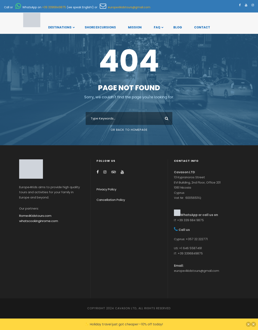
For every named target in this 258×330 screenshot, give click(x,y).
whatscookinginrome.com (38, 221)
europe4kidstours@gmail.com (125, 7)
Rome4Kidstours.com (35, 216)
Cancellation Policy (111, 200)
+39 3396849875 (54, 7)
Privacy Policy (106, 189)
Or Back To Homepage (129, 130)
